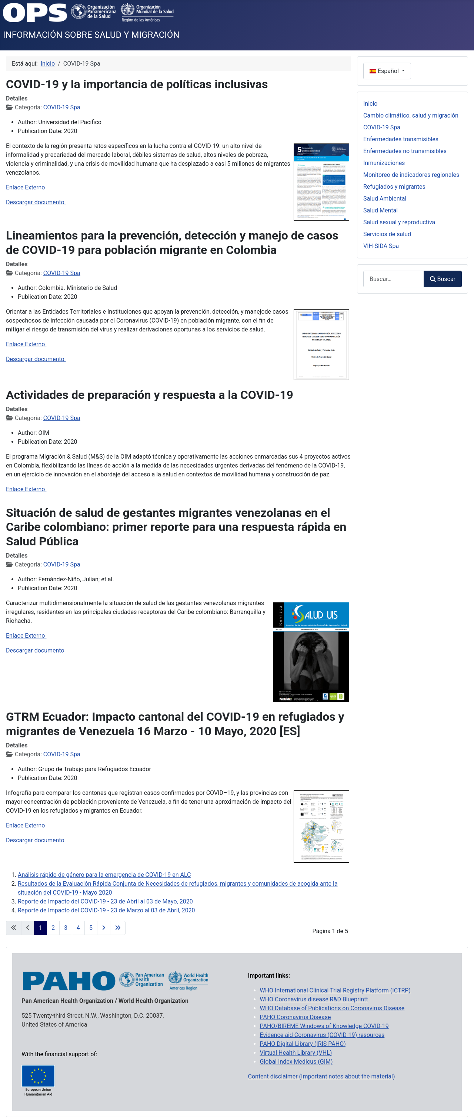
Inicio (370, 103)
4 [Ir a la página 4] (78, 927)
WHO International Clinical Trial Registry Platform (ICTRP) (335, 990)
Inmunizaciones (384, 162)
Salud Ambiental (384, 198)
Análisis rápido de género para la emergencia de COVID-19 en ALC (104, 874)
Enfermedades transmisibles (400, 139)
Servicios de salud (387, 234)
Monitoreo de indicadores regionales (411, 174)
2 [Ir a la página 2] (53, 927)
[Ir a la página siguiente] (103, 928)
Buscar (442, 279)
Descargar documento (36, 202)
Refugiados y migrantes (394, 186)
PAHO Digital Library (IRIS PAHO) (303, 1043)
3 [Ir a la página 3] (65, 927)
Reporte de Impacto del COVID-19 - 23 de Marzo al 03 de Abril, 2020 (106, 910)
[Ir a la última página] (118, 928)
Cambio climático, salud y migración (410, 115)
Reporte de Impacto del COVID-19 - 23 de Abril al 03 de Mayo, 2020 (105, 901)
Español (385, 71)
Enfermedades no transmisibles (405, 151)
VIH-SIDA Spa (381, 246)
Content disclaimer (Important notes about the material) (321, 1076)
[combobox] (393, 279)
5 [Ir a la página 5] (91, 927)
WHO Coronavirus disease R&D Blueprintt (314, 999)
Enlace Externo (26, 187)
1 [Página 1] (40, 927)
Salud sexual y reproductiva (399, 222)
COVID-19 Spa (61, 107)
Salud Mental (380, 210)
